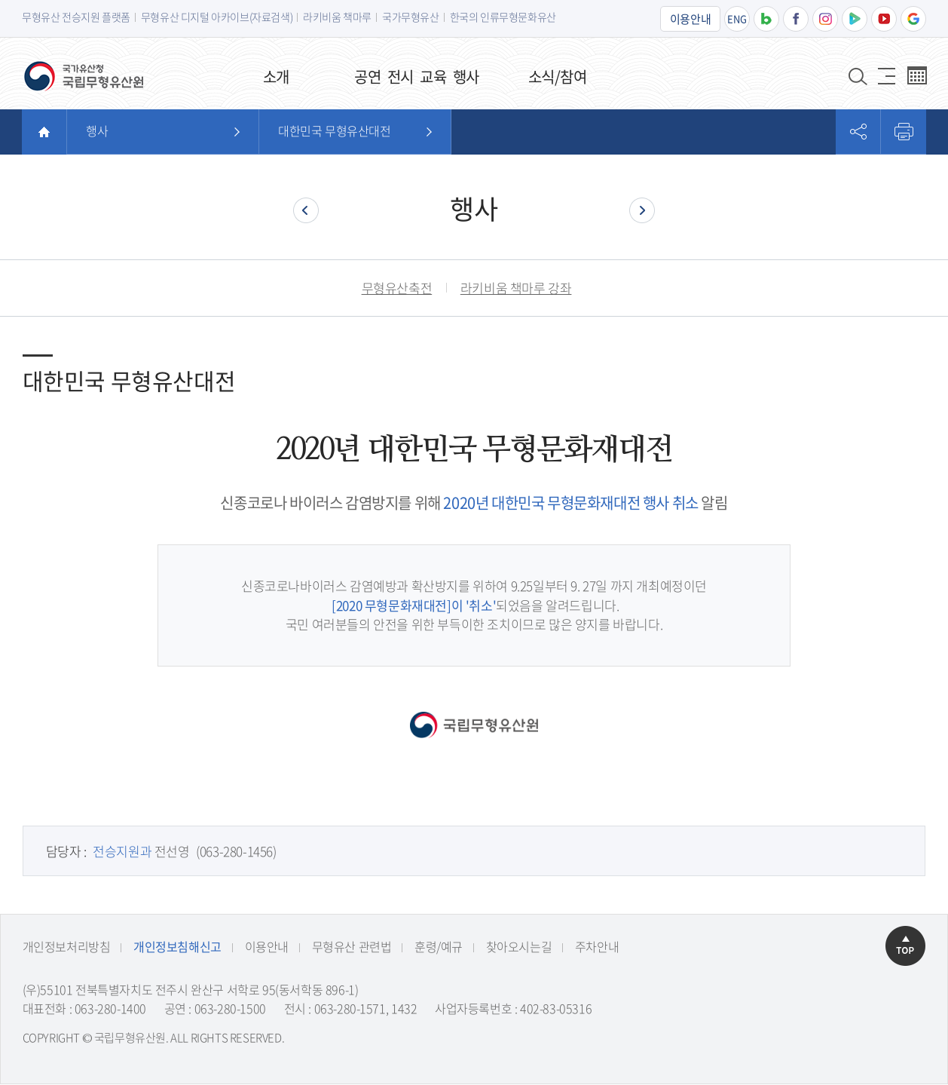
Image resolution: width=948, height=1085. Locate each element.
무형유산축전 (397, 287)
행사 (97, 130)
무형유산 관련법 (351, 947)
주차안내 (596, 947)
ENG (737, 18)
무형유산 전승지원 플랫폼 (76, 16)
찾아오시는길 (518, 947)
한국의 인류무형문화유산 (503, 16)
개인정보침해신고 (177, 947)
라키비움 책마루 (337, 16)
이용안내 (690, 19)
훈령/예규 (438, 947)
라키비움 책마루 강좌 (516, 287)
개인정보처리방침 (66, 947)
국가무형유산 (410, 16)
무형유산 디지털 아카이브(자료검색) (216, 16)
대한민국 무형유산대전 (334, 130)
